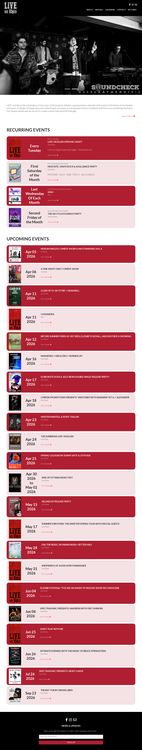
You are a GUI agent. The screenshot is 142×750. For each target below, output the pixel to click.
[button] (67, 89)
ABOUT (90, 10)
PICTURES (132, 10)
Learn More (128, 116)
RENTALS (99, 10)
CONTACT (121, 10)
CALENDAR (110, 10)
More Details (53, 155)
